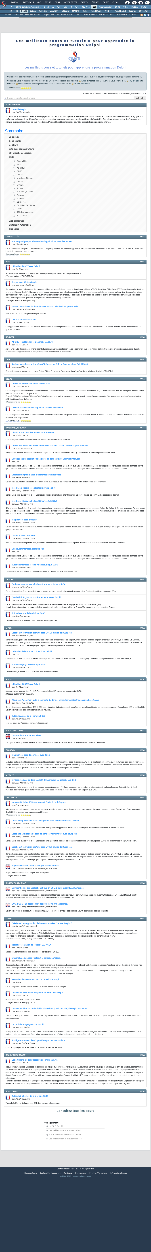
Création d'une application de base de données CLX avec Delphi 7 (42, 946)
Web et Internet (16, 243)
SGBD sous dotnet (25, 234)
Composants (15, 163)
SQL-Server (22, 238)
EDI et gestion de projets (20, 175)
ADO (19, 187)
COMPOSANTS (90, 15)
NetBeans (65, 11)
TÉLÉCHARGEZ (123, 15)
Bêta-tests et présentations (21, 171)
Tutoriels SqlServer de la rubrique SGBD (30, 1118)
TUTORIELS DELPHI (64, 15)
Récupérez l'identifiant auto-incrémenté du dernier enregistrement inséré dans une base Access (55, 722)
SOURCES (103, 15)
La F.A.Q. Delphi (56, 1148)
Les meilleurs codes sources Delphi (64, 1153)
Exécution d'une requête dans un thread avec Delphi (36, 1002)
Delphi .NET (14, 167)
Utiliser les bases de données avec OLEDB (31, 406)
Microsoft (68, 7)
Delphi (24, 11)
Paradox (20, 217)
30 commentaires (13, 837)
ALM (59, 7)
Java (76, 7)
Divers (19, 231)
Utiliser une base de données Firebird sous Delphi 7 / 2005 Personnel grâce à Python (50, 468)
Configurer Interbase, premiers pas (28, 571)
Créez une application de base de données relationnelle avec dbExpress (44, 856)
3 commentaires (13, 110)
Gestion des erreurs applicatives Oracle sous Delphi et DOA (38, 607)
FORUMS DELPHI (32, 15)
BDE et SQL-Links (25, 214)
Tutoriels (28, 2)
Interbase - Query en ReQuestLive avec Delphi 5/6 (34, 523)
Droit (105, 2)
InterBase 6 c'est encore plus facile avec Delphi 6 (33, 510)
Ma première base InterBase (24, 542)
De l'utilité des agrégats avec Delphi (28, 1047)
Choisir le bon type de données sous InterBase (33, 455)
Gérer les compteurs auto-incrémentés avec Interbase (36, 497)
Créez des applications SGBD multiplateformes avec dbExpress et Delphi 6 (45, 843)
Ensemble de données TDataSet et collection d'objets (36, 980)
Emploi (84, 2)
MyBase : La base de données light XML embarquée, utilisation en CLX (44, 802)
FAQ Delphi (134, 103)
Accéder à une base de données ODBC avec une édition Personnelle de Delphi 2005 (50, 386)
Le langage (14, 159)
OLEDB (20, 197)
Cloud (46, 7)
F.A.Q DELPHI (48, 15)
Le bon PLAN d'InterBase (23, 558)
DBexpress (21, 224)
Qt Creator (143, 11)
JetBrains (43, 11)
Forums (15, 2)
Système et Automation (20, 247)
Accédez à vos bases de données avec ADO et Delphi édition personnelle (45, 329)
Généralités (22, 183)
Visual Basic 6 (120, 11)
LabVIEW (54, 11)
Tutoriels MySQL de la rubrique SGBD (29, 687)
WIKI (134, 15)
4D (17, 11)
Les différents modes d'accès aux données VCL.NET (35, 1082)
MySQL (20, 207)
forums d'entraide (82, 106)
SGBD (117, 7)
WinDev (108, 11)
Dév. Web (86, 7)
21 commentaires (13, 443)
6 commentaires (12, 276)
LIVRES (79, 15)
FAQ (39, 2)
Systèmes (145, 7)
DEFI (112, 15)
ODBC (19, 194)
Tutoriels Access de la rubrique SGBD (28, 738)
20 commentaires (13, 424)
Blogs (47, 2)
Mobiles (134, 7)
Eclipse (33, 11)
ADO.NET (21, 190)
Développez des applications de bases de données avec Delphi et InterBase (46, 481)
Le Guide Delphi (19, 132)
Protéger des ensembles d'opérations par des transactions (38, 1063)
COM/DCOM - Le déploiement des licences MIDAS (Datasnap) (40, 926)
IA (53, 7)
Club (114, 2)
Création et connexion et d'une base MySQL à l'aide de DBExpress (42, 655)
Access (20, 211)
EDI (94, 7)
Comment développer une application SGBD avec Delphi (37, 1015)
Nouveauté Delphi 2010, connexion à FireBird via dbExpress (39, 825)
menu (142, 259)
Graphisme (14, 251)
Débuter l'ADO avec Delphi (24, 342)
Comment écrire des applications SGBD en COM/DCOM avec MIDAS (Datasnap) (48, 910)
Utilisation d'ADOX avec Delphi (26, 289)
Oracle (20, 204)
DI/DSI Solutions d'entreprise (28, 7)
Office (125, 7)
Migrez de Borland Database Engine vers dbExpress (35, 888)
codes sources (24, 106)
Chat (57, 2)
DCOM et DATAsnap (26, 228)
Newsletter (70, 2)
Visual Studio (96, 11)
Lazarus (132, 11)
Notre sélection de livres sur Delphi (65, 1157)
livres (83, 103)
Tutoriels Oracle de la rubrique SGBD (28, 636)
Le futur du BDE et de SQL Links (26, 758)
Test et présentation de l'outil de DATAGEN (31, 967)
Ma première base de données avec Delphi (31, 777)
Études (95, 2)
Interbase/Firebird (25, 200)
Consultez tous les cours (75, 1133)
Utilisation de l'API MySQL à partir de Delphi (32, 674)
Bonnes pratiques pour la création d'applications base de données (42, 264)
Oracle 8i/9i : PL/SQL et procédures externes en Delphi (36, 620)
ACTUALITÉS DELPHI (14, 15)
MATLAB (76, 11)
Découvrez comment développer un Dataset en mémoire (37, 430)
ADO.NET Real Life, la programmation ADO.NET (33, 364)
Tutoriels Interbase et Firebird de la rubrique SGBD (35, 587)
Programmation (105, 7)
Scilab (85, 11)
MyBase (20, 221)
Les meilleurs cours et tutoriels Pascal (66, 1161)
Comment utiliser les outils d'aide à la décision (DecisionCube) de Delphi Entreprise (49, 1031)
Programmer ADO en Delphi (24, 305)
